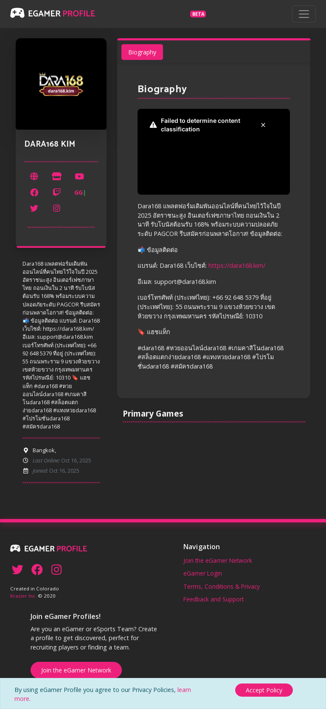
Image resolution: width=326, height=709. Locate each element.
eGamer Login (202, 573)
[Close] (264, 690)
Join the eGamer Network (217, 560)
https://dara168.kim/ (236, 265)
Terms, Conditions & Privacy (221, 586)
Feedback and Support (213, 599)
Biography (142, 52)
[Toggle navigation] (304, 14)
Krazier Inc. (23, 596)
